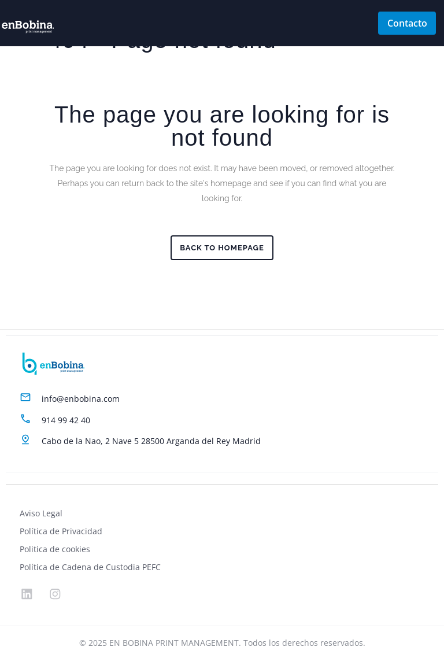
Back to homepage (222, 247)
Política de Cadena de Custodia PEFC (90, 565)
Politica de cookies (55, 547)
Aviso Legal (41, 512)
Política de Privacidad (61, 529)
